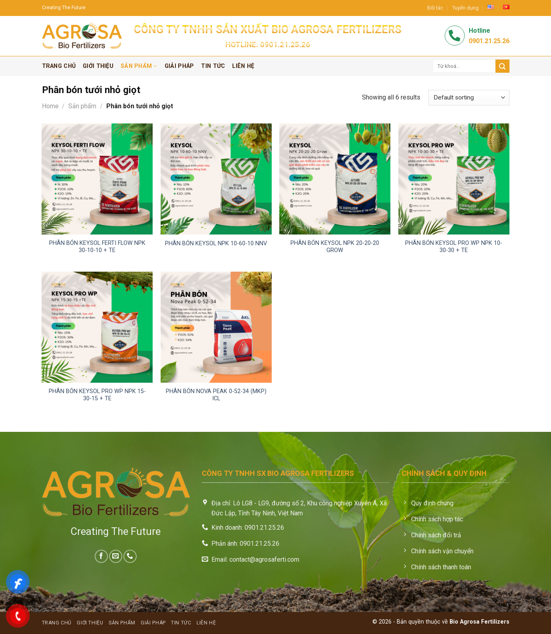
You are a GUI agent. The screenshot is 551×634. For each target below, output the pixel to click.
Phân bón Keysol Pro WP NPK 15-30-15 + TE (97, 395)
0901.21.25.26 (285, 44)
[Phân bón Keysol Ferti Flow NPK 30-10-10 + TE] (97, 179)
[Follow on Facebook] (101, 556)
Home (50, 106)
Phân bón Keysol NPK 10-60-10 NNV (216, 243)
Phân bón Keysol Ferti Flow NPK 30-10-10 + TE (97, 247)
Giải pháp (179, 66)
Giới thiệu (98, 66)
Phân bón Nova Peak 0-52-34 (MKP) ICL (216, 395)
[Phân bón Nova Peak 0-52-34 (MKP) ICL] (216, 327)
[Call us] (130, 556)
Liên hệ (243, 66)
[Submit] (502, 66)
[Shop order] (468, 97)
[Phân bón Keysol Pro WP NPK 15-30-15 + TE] (97, 327)
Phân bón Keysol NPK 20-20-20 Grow (334, 247)
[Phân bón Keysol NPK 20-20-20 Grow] (334, 179)
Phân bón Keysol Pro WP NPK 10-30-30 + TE (453, 247)
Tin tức (213, 66)
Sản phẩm (139, 66)
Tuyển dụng (465, 8)
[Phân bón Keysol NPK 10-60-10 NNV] (216, 179)
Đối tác (435, 8)
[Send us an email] (115, 556)
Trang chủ (59, 66)
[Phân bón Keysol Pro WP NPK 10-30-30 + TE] (453, 179)
